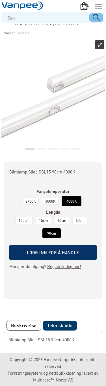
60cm (80, 220)
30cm (61, 220)
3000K (50, 201)
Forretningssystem (25, 373)
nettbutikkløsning (65, 373)
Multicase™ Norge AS (53, 380)
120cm (24, 220)
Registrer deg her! (64, 266)
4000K (71, 201)
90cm (51, 233)
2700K (30, 201)
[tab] (24, 326)
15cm (43, 220)
